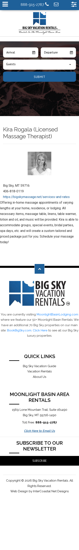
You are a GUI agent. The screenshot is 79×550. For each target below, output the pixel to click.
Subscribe (39, 461)
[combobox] (39, 65)
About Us (39, 377)
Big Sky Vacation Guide (39, 366)
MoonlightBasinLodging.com (57, 314)
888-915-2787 (35, 4)
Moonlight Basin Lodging (40, 23)
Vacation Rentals (39, 371)
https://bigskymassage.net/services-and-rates (36, 197)
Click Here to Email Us (39, 431)
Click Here (40, 330)
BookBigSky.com (19, 330)
